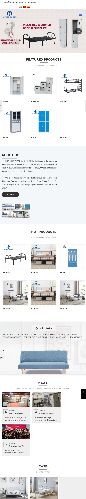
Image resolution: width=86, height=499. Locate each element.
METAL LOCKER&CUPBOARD (42, 308)
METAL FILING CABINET (68, 308)
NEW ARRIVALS (75, 311)
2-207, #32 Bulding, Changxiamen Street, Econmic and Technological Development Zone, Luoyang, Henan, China (23, 479)
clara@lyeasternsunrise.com (13, 2)
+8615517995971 (31, 2)
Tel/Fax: (4, 485)
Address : (5, 477)
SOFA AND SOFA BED (12, 311)
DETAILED (10, 189)
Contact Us (7, 471)
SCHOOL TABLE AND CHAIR (35, 311)
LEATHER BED (21, 308)
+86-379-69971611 (14, 485)
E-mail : (4, 490)
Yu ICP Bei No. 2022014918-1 (66, 496)
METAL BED (8, 308)
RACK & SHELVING (58, 311)
